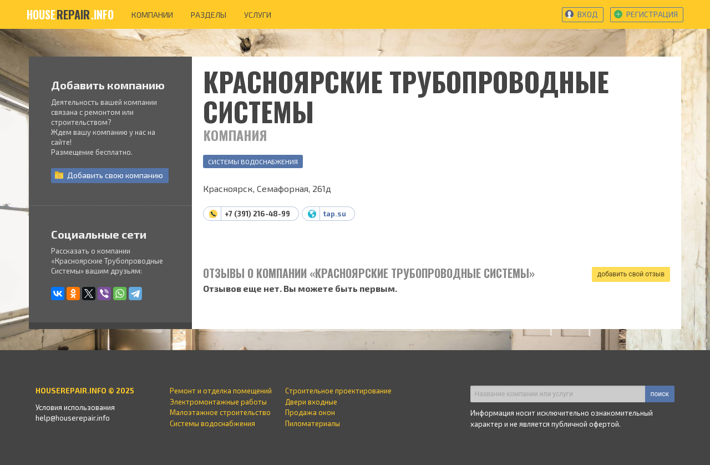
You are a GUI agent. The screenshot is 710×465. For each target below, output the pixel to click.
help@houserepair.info (73, 417)
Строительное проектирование (338, 390)
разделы (208, 14)
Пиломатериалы (312, 423)
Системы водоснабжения (253, 161)
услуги (257, 14)
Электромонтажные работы (218, 401)
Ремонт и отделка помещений (221, 390)
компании (152, 14)
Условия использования (75, 407)
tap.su (334, 214)
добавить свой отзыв (631, 274)
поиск (660, 394)
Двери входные (311, 401)
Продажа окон (310, 412)
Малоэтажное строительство (220, 412)
